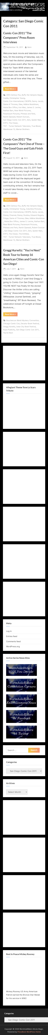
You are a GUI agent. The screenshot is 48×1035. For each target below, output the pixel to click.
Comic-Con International (13, 101)
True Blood (35, 126)
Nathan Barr (8, 110)
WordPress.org (13, 646)
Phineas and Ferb (28, 114)
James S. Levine (33, 107)
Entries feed (11, 636)
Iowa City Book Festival (26, 327)
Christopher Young (17, 98)
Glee (20, 104)
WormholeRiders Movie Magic (18, 3)
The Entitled (24, 234)
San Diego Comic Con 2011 (14, 120)
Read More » (11, 89)
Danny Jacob (37, 101)
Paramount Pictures (11, 114)
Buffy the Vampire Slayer (32, 95)
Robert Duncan (23, 117)
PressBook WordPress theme (29, 1032)
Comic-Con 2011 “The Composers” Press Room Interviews (19, 37)
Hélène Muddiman (30, 104)
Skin (28, 120)
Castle (5, 98)
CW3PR (27, 101)
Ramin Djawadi (9, 117)
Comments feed (13, 641)
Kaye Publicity (9, 330)
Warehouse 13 (9, 129)
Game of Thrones (10, 104)
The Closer (13, 123)
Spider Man (36, 120)
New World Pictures (22, 110)
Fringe (5, 218)
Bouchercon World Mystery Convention (22, 320)
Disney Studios (23, 215)
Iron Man (22, 107)
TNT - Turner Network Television (16, 126)
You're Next (8, 333)
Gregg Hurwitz (9, 327)
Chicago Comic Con (11, 323)
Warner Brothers (22, 129)
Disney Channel (9, 215)
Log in (9, 631)
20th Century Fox (13, 95)
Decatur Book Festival (30, 323)
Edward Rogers (37, 215)
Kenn (29, 47)
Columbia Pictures (33, 209)
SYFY (5, 123)
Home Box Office (10, 107)
